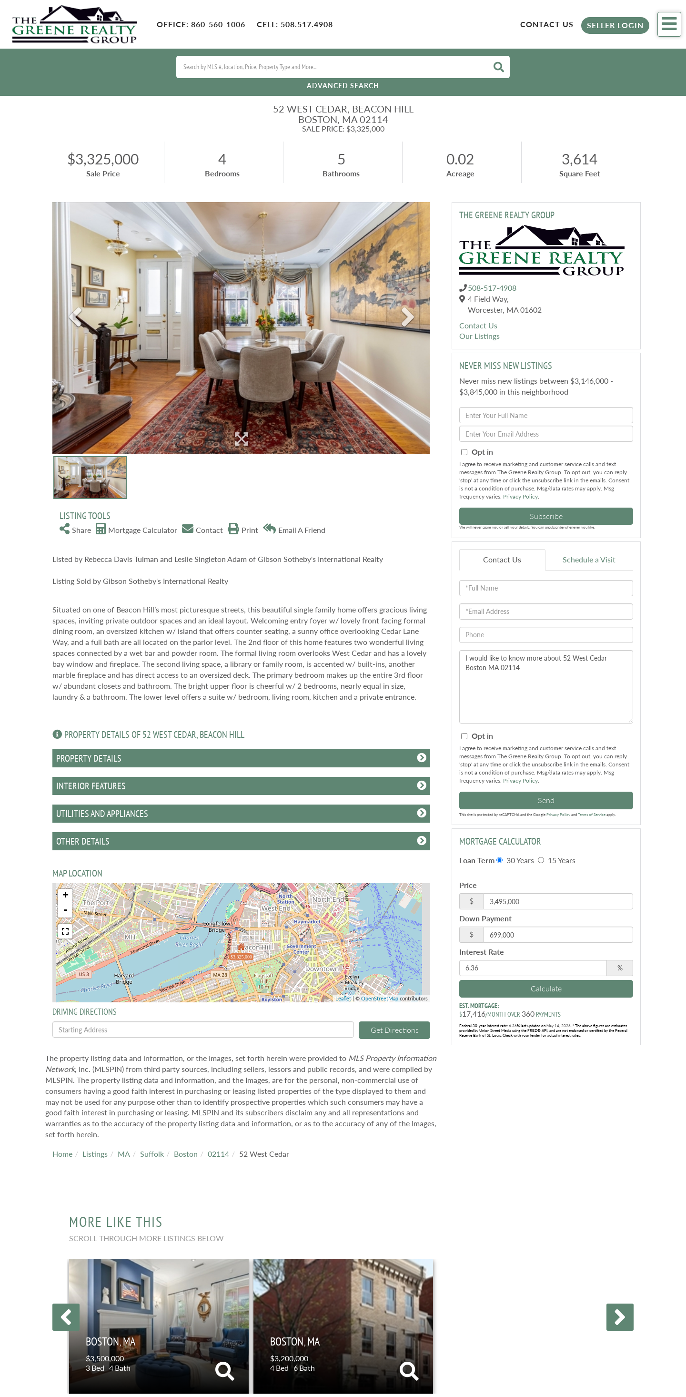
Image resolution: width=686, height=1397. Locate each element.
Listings (95, 1153)
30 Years (515, 860)
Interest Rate (481, 951)
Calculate (546, 988)
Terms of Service (591, 814)
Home (62, 1153)
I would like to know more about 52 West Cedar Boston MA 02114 (546, 687)
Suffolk (152, 1153)
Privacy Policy (520, 496)
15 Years (556, 860)
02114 (218, 1153)
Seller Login (615, 25)
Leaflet (343, 998)
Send (546, 800)
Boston (186, 1153)
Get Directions (395, 1029)
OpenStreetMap (379, 998)
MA (124, 1153)
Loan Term (476, 860)
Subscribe (546, 515)
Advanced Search (343, 86)
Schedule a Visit (589, 559)
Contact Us (547, 24)
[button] (499, 67)
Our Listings (479, 335)
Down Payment (485, 918)
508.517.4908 (307, 24)
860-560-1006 (218, 24)
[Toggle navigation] (669, 24)
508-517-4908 (492, 287)
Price (468, 884)
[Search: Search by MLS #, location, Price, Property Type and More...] (331, 67)
